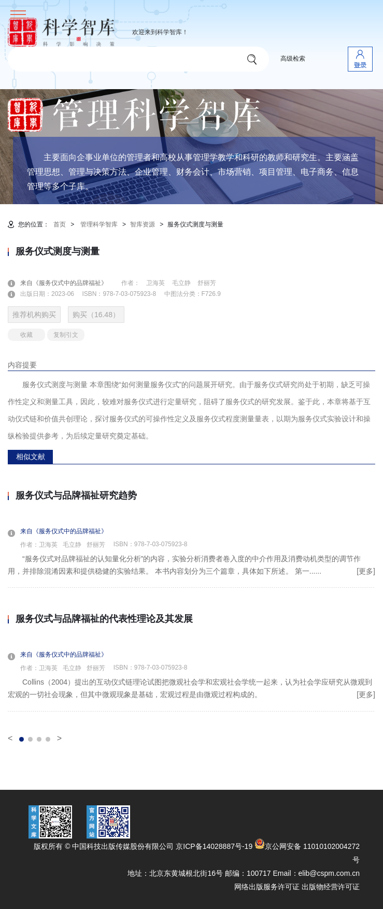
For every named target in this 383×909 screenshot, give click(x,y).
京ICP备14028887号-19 (214, 846)
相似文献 (30, 456)
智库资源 (142, 224)
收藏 (26, 334)
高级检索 (292, 58)
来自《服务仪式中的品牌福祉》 (70, 283)
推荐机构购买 (34, 314)
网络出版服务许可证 (267, 887)
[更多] (366, 571)
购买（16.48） (96, 314)
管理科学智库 (99, 224)
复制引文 (65, 334)
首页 (59, 224)
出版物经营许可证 (331, 887)
